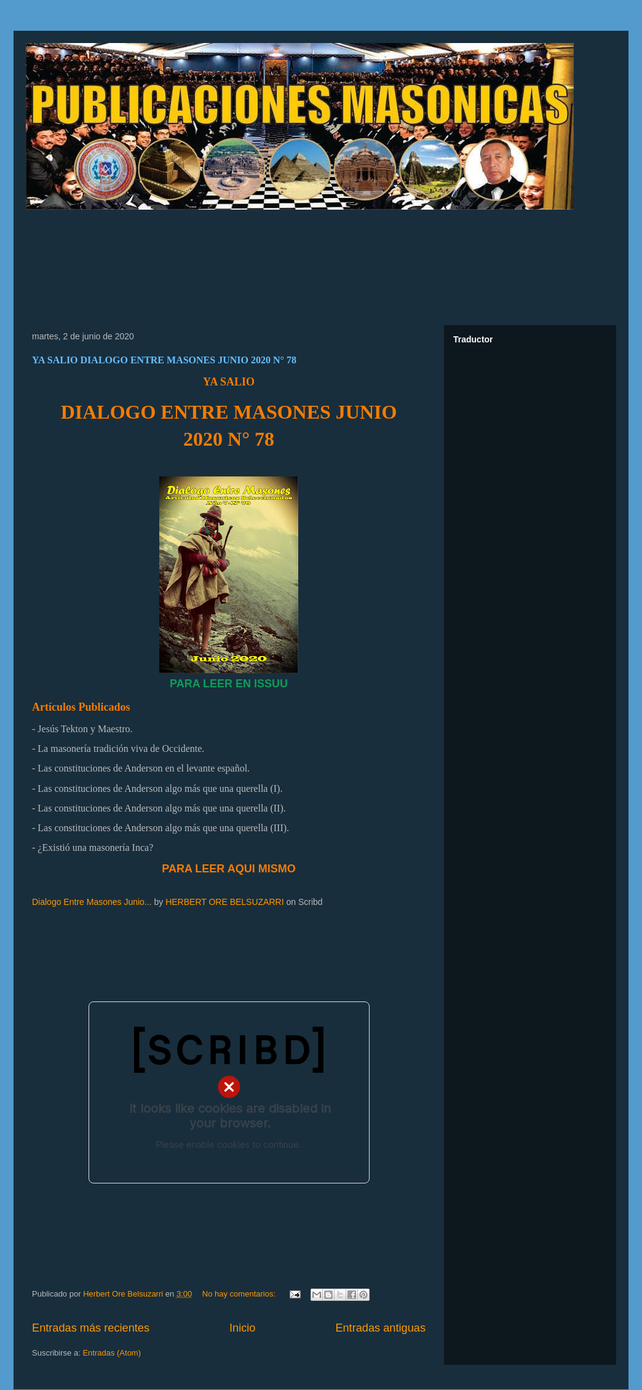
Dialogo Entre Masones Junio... (92, 902)
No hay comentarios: (240, 1293)
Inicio (242, 1328)
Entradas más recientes (90, 1328)
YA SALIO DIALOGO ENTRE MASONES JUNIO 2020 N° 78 (164, 360)
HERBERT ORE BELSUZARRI (224, 902)
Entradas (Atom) (111, 1352)
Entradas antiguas (380, 1328)
